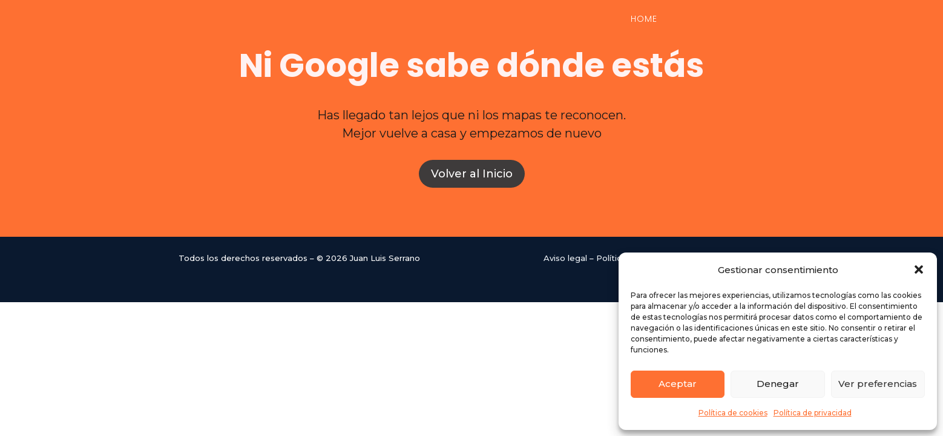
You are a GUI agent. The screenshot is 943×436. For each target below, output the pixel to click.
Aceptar (678, 383)
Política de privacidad (813, 412)
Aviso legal (565, 258)
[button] (919, 269)
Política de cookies (732, 412)
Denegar (778, 383)
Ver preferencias (877, 383)
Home (644, 20)
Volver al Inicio (472, 173)
